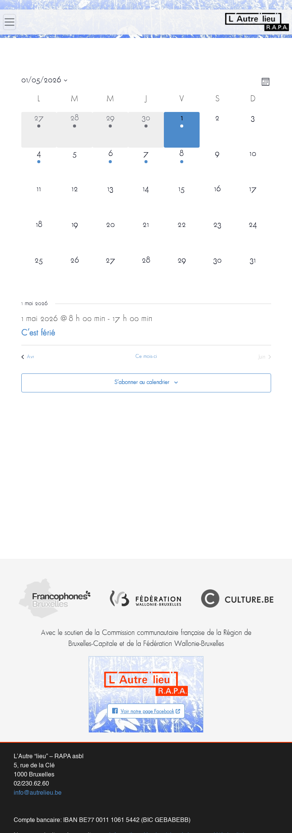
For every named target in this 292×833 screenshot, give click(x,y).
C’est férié (38, 333)
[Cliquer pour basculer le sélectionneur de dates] (44, 80)
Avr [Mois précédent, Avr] (27, 357)
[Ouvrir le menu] (9, 22)
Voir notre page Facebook (147, 712)
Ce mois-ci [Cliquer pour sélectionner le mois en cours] (146, 356)
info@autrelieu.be (38, 793)
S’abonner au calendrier (141, 382)
